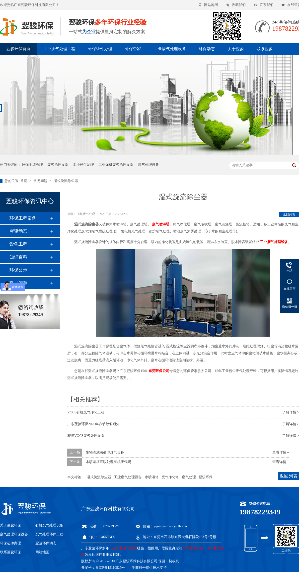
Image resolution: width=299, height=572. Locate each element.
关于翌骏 (236, 49)
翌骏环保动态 (45, 543)
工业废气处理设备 (170, 49)
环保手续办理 (32, 165)
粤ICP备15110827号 (110, 568)
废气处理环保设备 (14, 534)
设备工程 (18, 244)
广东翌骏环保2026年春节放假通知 (93, 424)
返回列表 (289, 214)
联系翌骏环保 (10, 552)
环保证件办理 (100, 49)
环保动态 (207, 49)
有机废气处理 (86, 214)
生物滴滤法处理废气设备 (105, 452)
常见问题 (40, 181)
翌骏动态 (18, 231)
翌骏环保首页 (18, 49)
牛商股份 (139, 568)
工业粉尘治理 (83, 165)
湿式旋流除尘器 (66, 181)
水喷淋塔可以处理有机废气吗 (108, 462)
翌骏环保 (206, 477)
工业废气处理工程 (59, 49)
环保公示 (18, 270)
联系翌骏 (265, 49)
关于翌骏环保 (10, 525)
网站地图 (211, 5)
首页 (24, 181)
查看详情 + (280, 452)
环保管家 (133, 49)
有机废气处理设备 (49, 525)
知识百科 (18, 257)
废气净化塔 (170, 477)
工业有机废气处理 (123, 548)
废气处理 (189, 477)
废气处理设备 (148, 165)
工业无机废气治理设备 (115, 165)
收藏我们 (239, 5)
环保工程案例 (22, 218)
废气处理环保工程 (49, 534)
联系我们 (267, 5)
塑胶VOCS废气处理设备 (85, 436)
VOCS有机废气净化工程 (85, 412)
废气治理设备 (57, 165)
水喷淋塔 (152, 477)
